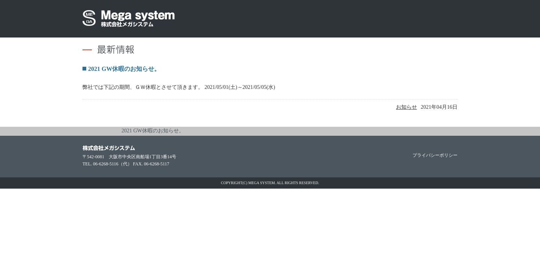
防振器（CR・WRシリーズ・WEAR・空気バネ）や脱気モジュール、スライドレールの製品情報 (264, 19)
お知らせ (406, 107)
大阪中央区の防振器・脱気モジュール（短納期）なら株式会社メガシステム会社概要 (234, 19)
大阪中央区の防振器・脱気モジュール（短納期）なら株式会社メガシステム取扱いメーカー (340, 19)
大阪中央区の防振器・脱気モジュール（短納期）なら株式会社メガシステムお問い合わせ (429, 19)
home (87, 131)
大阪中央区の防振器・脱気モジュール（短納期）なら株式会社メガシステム (128, 18)
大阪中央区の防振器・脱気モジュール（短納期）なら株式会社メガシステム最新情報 (204, 19)
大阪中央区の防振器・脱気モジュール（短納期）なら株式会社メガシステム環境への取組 (298, 19)
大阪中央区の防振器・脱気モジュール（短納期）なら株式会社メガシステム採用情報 (382, 19)
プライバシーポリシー (435, 155)
